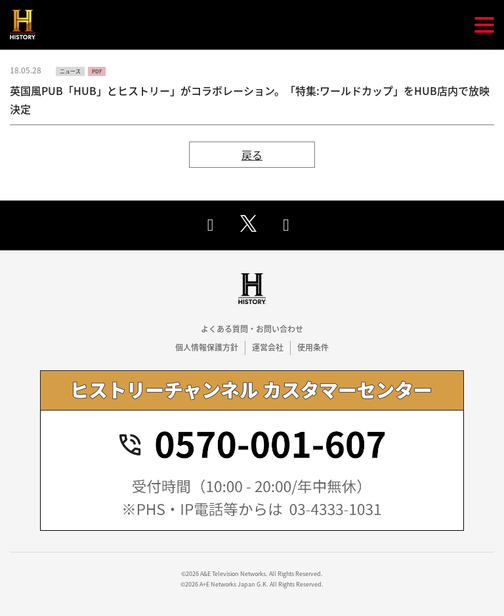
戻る (252, 155)
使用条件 (313, 347)
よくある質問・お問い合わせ (252, 329)
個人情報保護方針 (206, 347)
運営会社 (268, 347)
